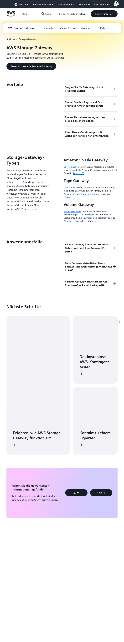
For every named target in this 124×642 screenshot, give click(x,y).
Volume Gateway (72, 211)
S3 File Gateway (72, 166)
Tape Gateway (71, 187)
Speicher (10, 39)
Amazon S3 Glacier (90, 193)
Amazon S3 (78, 173)
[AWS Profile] (116, 3)
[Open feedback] (120, 321)
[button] (104, 13)
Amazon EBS (70, 221)
